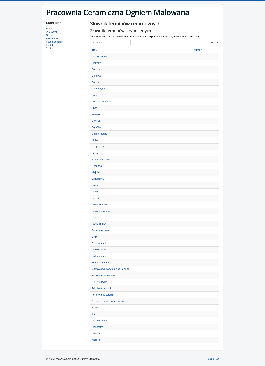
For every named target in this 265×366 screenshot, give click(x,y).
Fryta (94, 108)
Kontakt (50, 45)
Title (94, 50)
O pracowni (52, 31)
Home (49, 28)
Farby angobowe (101, 230)
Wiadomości (52, 38)
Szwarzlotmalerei (101, 159)
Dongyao (96, 75)
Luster (95, 191)
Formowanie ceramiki (103, 294)
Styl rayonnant (99, 256)
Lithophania (98, 178)
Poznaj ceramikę (55, 41)
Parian (95, 82)
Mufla (95, 140)
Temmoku (97, 114)
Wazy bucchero (100, 320)
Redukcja (97, 166)
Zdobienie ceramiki (102, 288)
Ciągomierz (98, 146)
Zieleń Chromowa (101, 262)
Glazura (96, 217)
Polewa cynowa (100, 204)
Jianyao (96, 120)
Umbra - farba (99, 133)
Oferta (49, 35)
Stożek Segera (99, 56)
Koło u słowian (99, 281)
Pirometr (96, 62)
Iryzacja (96, 198)
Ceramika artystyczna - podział (108, 301)
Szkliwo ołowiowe (101, 211)
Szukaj (49, 48)
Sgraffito (96, 127)
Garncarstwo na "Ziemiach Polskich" (111, 269)
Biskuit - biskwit (100, 249)
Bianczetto (97, 327)
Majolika (96, 172)
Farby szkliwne (100, 223)
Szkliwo (96, 307)
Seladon (96, 69)
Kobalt (95, 95)
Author (198, 50)
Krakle (95, 185)
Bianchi (96, 333)
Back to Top (212, 359)
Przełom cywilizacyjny (103, 275)
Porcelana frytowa (101, 101)
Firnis (95, 153)
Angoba (96, 339)
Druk (94, 236)
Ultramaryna (98, 88)
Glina (94, 314)
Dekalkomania (99, 243)
